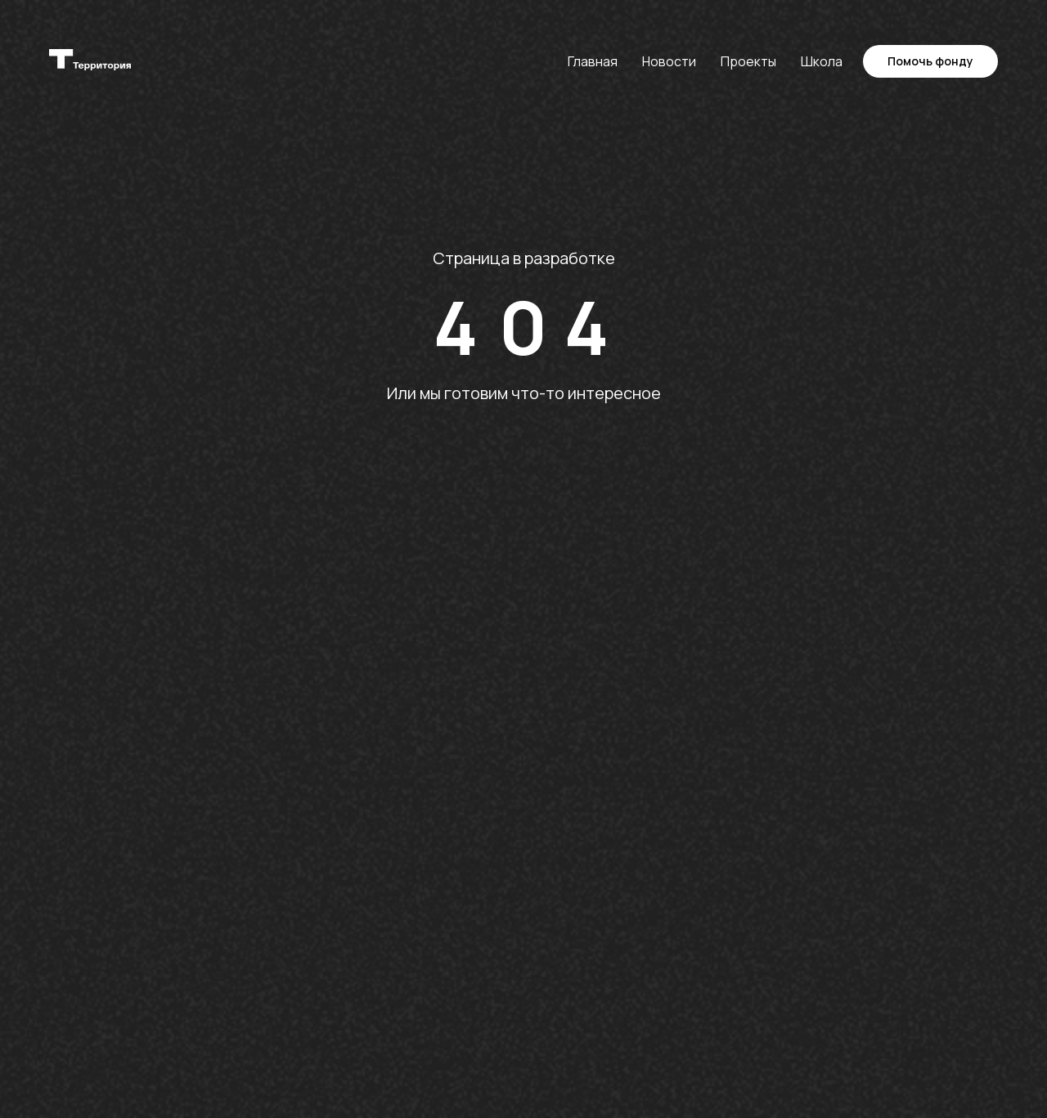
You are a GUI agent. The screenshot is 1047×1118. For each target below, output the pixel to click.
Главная (593, 61)
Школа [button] (822, 61)
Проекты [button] (748, 61)
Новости (669, 61)
